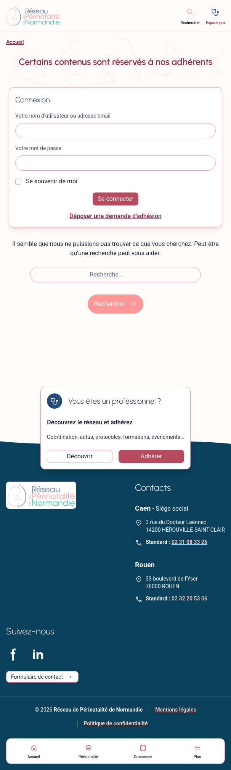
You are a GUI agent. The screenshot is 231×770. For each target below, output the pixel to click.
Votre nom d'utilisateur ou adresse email (63, 116)
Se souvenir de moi (46, 181)
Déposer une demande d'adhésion (115, 216)
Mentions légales (175, 710)
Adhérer (151, 456)
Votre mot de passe (38, 148)
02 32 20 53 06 (189, 598)
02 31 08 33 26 (189, 542)
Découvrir (80, 456)
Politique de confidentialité (115, 723)
